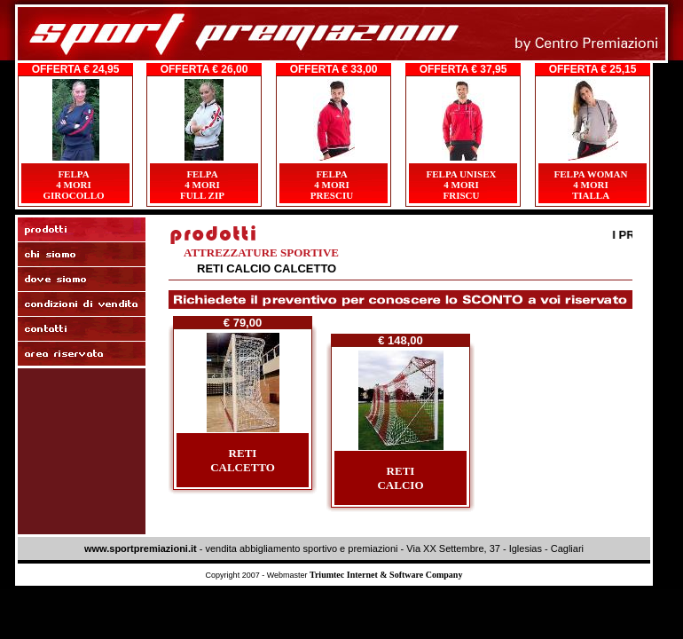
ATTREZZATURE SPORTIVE (261, 252)
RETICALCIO (400, 478)
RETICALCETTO (242, 460)
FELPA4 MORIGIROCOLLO (73, 185)
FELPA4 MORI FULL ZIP (202, 185)
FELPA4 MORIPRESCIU (331, 185)
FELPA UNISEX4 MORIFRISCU (462, 185)
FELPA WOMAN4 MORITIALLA (590, 185)
